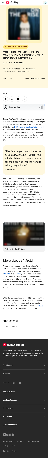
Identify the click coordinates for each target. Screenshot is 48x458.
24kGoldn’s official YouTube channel (29, 127)
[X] (11, 99)
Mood (19, 274)
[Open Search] (45, 2)
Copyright (20, 441)
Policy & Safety (8, 441)
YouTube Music (11, 327)
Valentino (7, 274)
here (5, 303)
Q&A (41, 306)
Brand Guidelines (33, 441)
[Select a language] (22, 451)
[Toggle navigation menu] (2, 2)
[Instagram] (13, 383)
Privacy (5, 446)
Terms (14, 446)
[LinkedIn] (18, 99)
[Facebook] (5, 99)
